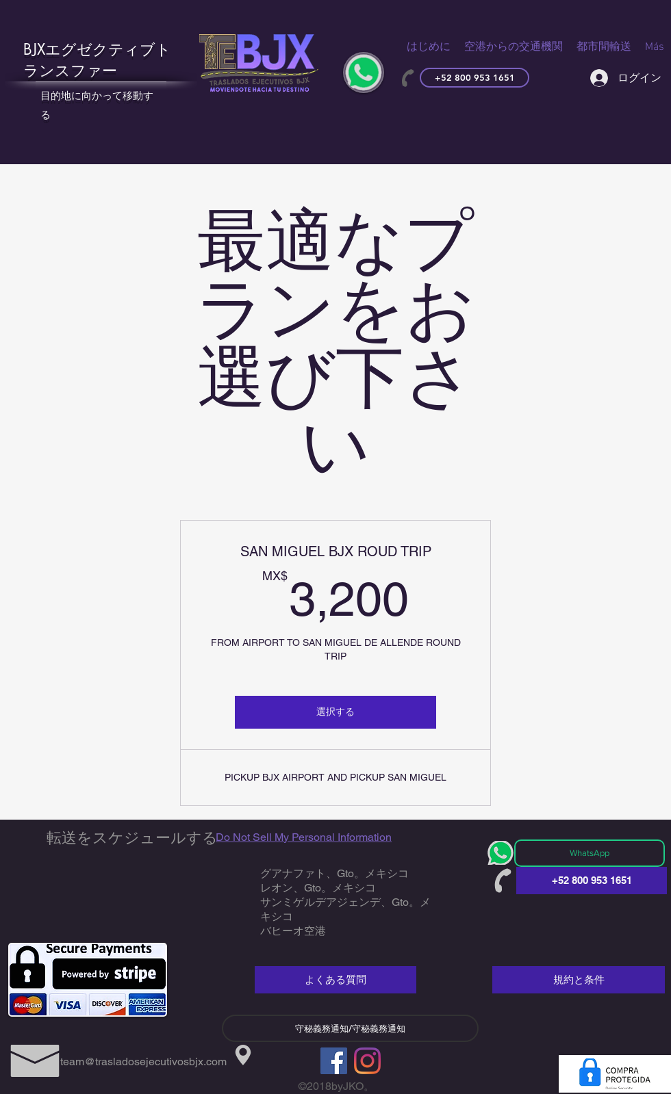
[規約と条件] (578, 979)
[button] (513, 47)
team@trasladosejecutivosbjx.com (143, 1061)
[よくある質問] (335, 979)
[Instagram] (367, 1060)
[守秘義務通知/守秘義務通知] (350, 1028)
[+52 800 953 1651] (474, 78)
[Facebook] (333, 1060)
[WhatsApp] (589, 853)
